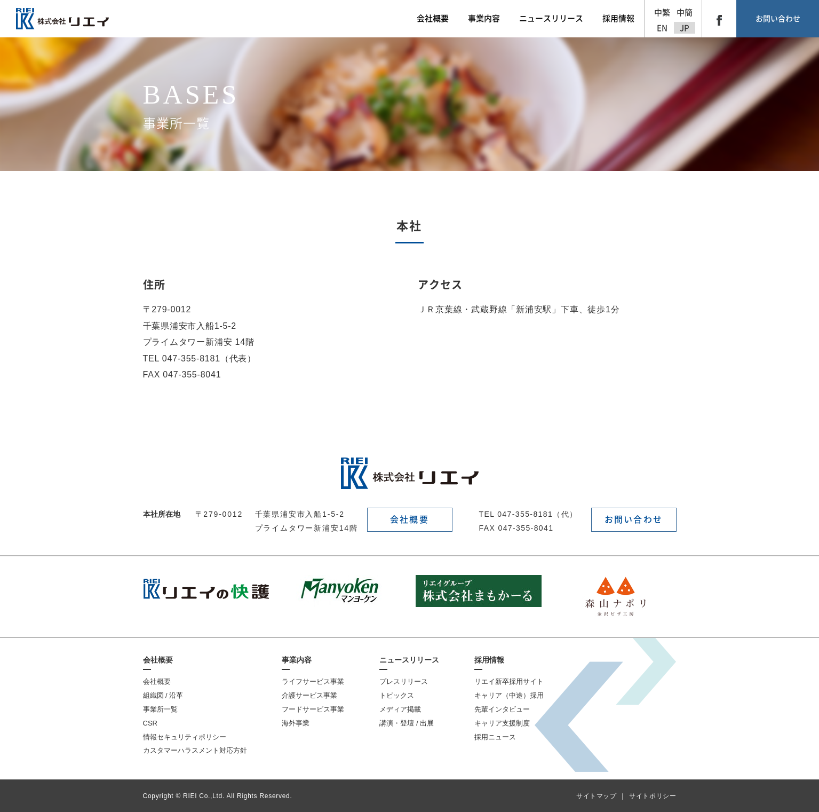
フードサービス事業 (313, 709)
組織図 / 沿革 (163, 695)
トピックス (396, 695)
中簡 (685, 13)
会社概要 (409, 519)
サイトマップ (596, 796)
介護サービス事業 (309, 695)
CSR (150, 723)
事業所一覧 (160, 709)
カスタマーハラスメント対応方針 (195, 750)
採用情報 (489, 660)
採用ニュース (495, 737)
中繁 (662, 13)
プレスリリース (403, 681)
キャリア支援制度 (502, 723)
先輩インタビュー (502, 709)
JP (684, 28)
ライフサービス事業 (313, 681)
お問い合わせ (778, 18)
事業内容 (297, 660)
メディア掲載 (400, 709)
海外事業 (295, 723)
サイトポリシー (652, 796)
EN (662, 28)
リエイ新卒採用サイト (509, 681)
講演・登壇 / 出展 (406, 723)
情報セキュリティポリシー (184, 737)
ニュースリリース (409, 660)
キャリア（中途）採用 (509, 695)
